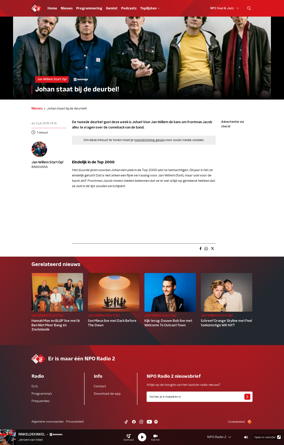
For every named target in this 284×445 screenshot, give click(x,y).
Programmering (89, 8)
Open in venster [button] (267, 437)
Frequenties (40, 401)
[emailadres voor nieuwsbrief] (200, 397)
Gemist (112, 8)
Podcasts (128, 8)
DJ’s (34, 386)
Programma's (41, 393)
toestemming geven (149, 140)
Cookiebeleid (236, 421)
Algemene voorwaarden (47, 421)
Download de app (107, 393)
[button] (128, 437)
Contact (100, 386)
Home (52, 8)
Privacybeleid (75, 421)
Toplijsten (150, 8)
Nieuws (67, 8)
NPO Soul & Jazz (225, 8)
